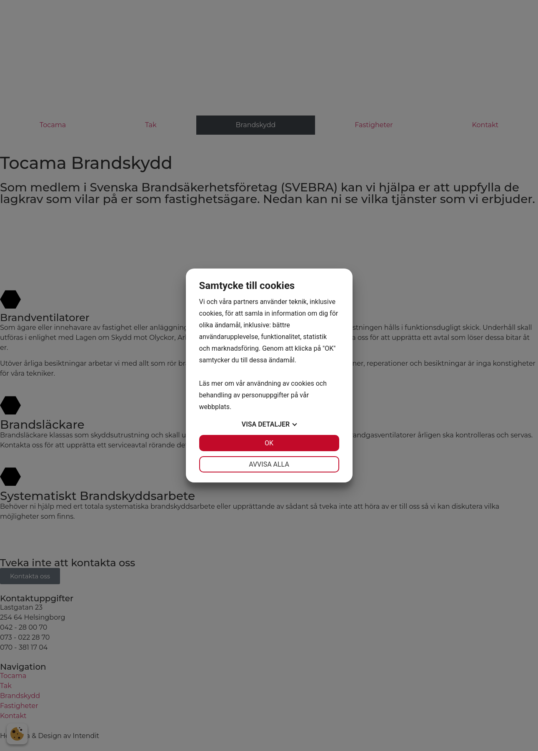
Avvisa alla (269, 464)
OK (269, 443)
